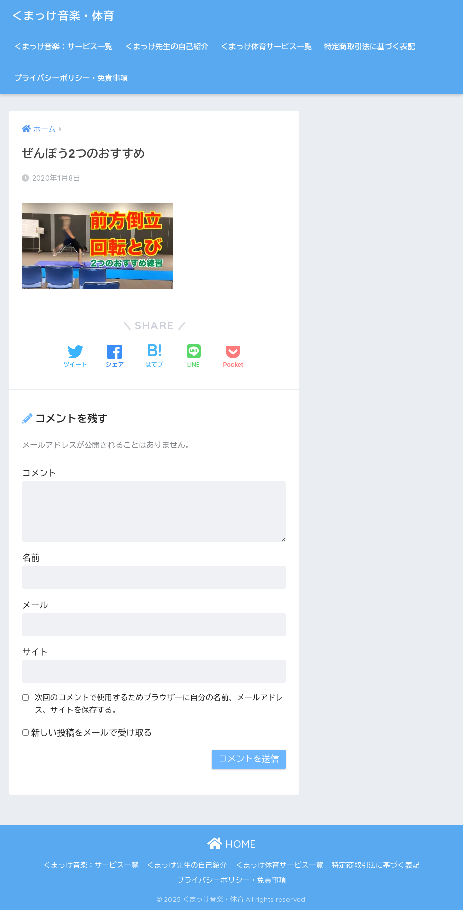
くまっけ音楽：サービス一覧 (63, 46)
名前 (30, 558)
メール (35, 605)
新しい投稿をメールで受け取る (91, 733)
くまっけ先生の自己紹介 (166, 46)
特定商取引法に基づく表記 (369, 46)
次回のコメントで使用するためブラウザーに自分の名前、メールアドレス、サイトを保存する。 (159, 703)
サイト (35, 652)
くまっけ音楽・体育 (66, 15)
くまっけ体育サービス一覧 (266, 46)
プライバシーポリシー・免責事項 (71, 78)
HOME (231, 844)
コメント (39, 473)
